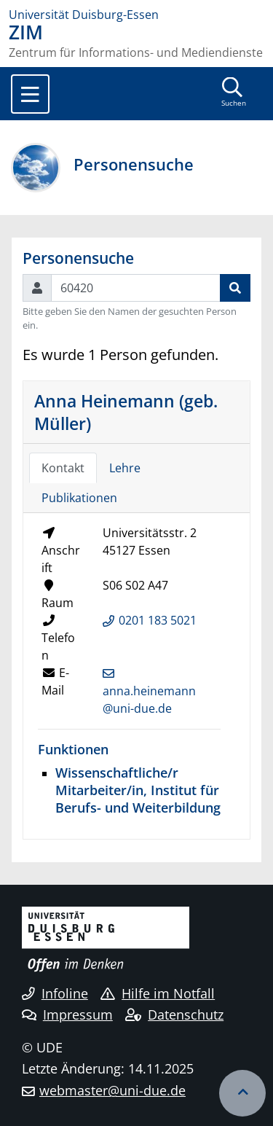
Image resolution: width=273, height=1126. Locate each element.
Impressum (67, 1014)
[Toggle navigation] (30, 94)
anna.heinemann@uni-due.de (149, 699)
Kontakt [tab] (62, 468)
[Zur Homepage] (136, 14)
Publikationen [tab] (79, 498)
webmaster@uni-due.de (112, 1090)
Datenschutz (174, 1014)
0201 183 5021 (158, 620)
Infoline (55, 993)
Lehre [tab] (125, 468)
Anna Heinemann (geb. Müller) (126, 411)
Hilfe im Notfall (157, 993)
